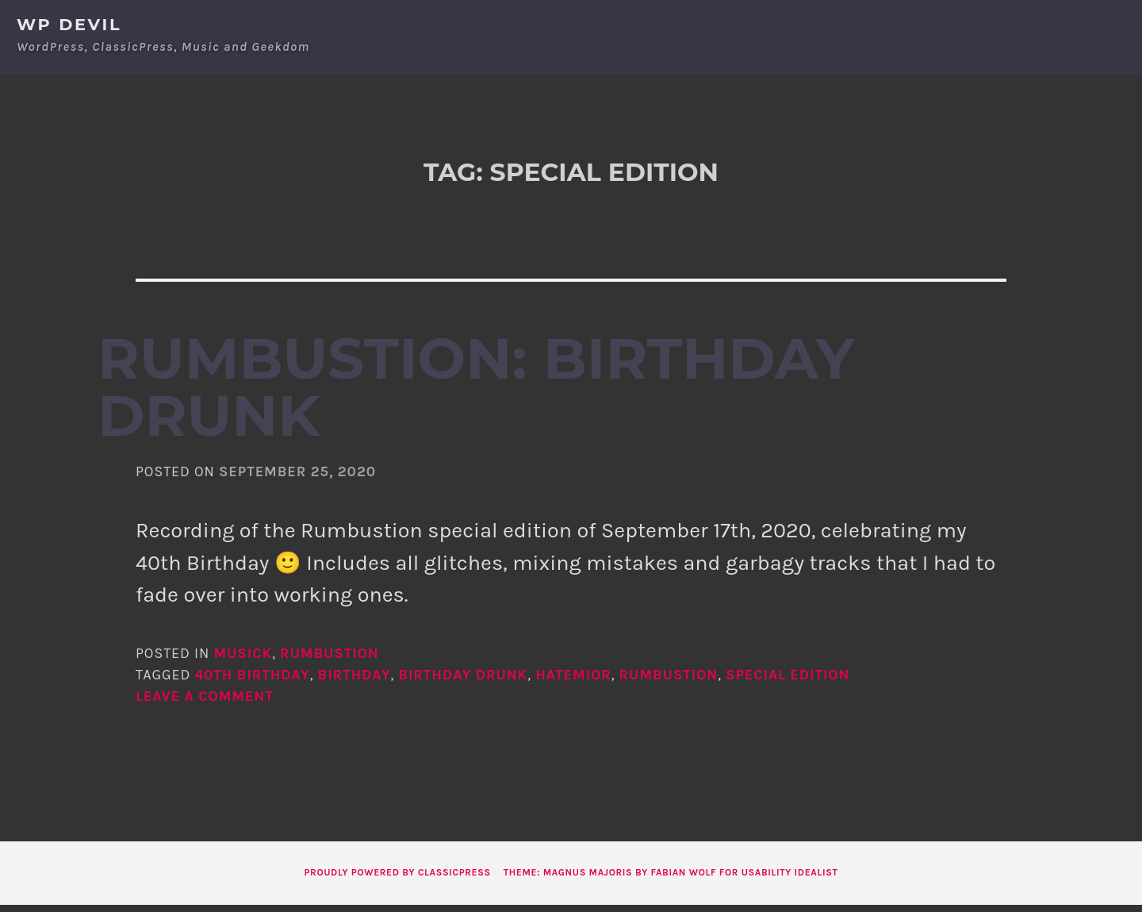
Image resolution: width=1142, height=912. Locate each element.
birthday (354, 682)
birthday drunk (462, 682)
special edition (787, 682)
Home (923, 23)
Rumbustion (329, 660)
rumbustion (669, 682)
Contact (1050, 23)
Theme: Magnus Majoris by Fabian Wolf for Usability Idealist (671, 879)
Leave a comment (205, 703)
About (980, 23)
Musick (242, 660)
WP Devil (69, 24)
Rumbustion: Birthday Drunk (476, 394)
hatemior (573, 682)
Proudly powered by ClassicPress (398, 879)
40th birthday (251, 682)
